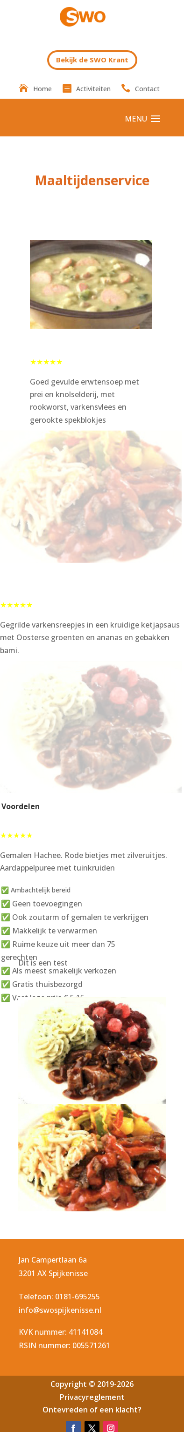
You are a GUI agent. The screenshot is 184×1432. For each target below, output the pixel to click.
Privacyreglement (92, 1397)
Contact (147, 89)
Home (42, 89)
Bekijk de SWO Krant (92, 59)
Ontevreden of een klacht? (92, 1410)
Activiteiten (93, 89)
